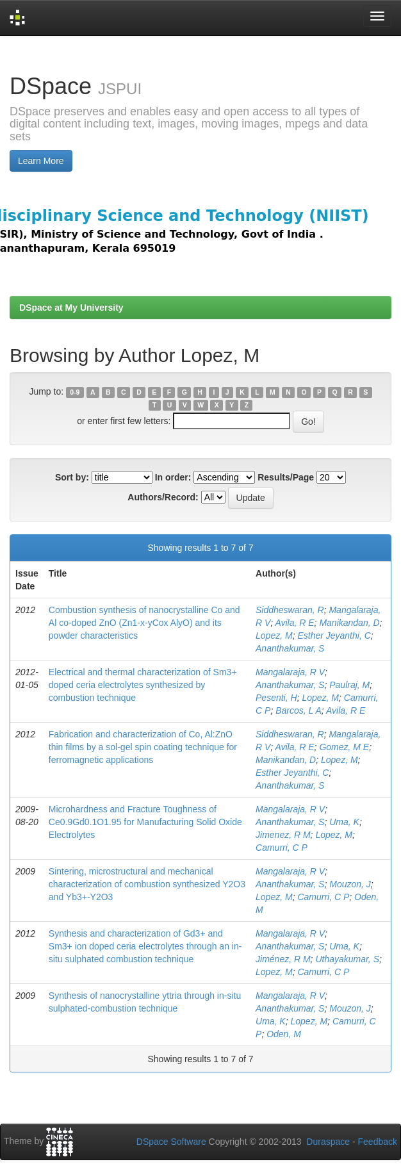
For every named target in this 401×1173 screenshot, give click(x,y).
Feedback (377, 1141)
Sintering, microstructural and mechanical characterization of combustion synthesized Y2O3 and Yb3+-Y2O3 (147, 884)
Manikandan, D (349, 623)
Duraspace (328, 1141)
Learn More (41, 161)
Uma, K (344, 822)
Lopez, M (274, 635)
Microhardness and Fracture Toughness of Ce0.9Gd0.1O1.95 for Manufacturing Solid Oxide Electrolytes (145, 822)
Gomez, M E (344, 747)
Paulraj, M (349, 685)
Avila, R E (294, 623)
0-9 (74, 392)
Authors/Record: (162, 497)
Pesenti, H (276, 698)
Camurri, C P (281, 847)
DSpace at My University (71, 307)
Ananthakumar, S (290, 648)
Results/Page (286, 477)
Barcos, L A (298, 710)
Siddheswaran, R (290, 610)
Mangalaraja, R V (290, 672)
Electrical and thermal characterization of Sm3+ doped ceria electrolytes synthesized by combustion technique (143, 685)
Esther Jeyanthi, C (333, 635)
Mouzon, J (350, 884)
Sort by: (72, 477)
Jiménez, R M (283, 959)
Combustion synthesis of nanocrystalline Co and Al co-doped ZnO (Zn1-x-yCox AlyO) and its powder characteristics (144, 623)
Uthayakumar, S (347, 959)
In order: (173, 477)
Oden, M (283, 1034)
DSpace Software (171, 1141)
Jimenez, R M (283, 835)
